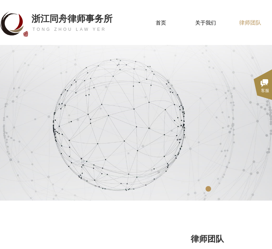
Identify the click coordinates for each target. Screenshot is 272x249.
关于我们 (205, 23)
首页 (161, 23)
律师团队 (250, 23)
